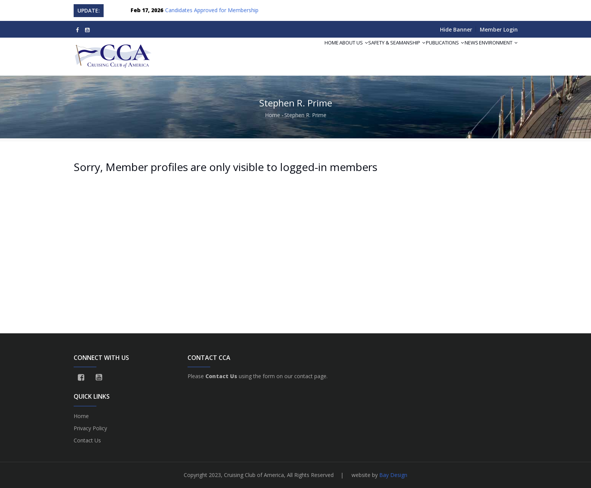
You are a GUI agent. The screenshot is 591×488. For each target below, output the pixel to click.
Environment (495, 51)
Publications (428, 51)
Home (294, 51)
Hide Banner (456, 29)
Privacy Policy (90, 428)
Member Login (499, 29)
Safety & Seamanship (372, 51)
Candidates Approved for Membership (211, 10)
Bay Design (393, 474)
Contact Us (87, 440)
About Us (322, 51)
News (461, 51)
